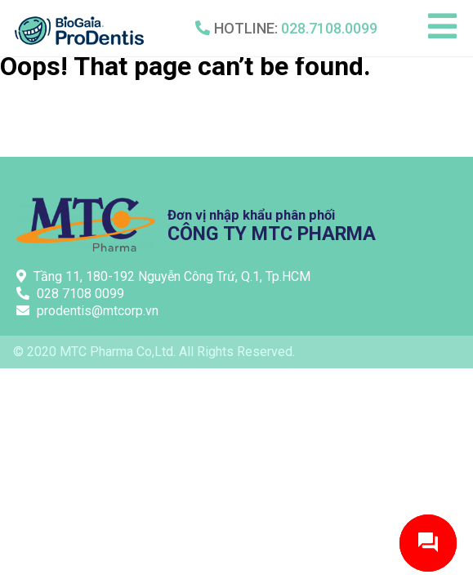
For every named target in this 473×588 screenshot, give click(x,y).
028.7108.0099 (329, 28)
